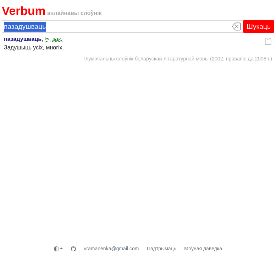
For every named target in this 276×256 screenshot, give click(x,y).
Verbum (23, 10)
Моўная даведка (203, 248)
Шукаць (259, 26)
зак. (57, 39)
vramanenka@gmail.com (111, 248)
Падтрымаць (161, 248)
